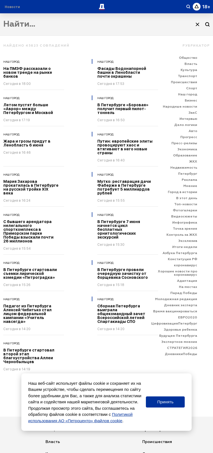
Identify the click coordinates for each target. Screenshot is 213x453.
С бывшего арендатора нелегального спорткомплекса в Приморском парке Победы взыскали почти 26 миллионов (28, 231)
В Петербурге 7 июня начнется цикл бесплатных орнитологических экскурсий (118, 229)
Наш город (11, 61)
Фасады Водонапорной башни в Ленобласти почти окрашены (121, 72)
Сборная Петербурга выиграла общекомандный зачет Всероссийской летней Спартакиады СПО (121, 314)
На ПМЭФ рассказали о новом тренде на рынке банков (27, 72)
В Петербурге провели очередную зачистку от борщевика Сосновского (122, 273)
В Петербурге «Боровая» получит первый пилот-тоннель (122, 109)
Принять (165, 401)
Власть (52, 442)
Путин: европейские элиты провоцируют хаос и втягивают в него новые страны (125, 147)
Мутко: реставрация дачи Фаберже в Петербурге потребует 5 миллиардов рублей (124, 187)
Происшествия (157, 442)
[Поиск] (207, 24)
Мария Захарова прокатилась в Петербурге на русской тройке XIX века (31, 187)
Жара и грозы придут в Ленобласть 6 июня (26, 143)
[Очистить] (197, 24)
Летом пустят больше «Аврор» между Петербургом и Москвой (28, 109)
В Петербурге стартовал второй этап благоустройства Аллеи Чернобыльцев (28, 356)
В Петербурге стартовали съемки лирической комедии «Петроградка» (30, 273)
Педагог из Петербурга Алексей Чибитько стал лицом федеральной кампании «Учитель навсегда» (27, 314)
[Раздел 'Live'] (13, 6)
